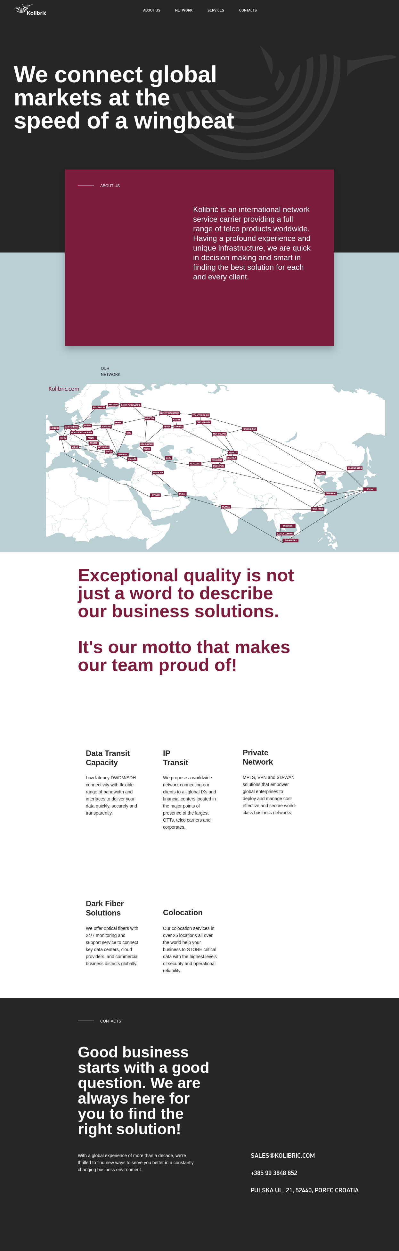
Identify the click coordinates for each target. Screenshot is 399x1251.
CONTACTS (248, 10)
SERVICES (216, 10)
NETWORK (183, 10)
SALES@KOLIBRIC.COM (283, 1156)
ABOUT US (151, 10)
